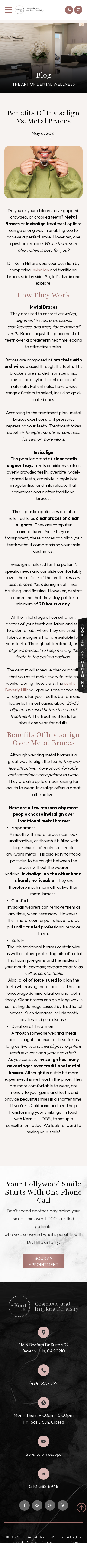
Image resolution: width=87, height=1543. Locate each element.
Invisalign (40, 270)
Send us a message (43, 1454)
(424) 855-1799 (43, 1383)
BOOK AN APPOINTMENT (43, 1261)
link (81, 621)
